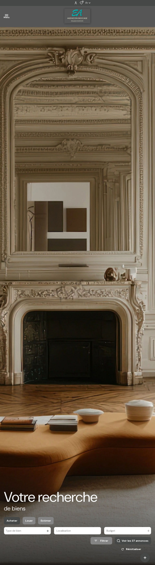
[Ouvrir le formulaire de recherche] (101, 544)
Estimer (46, 524)
